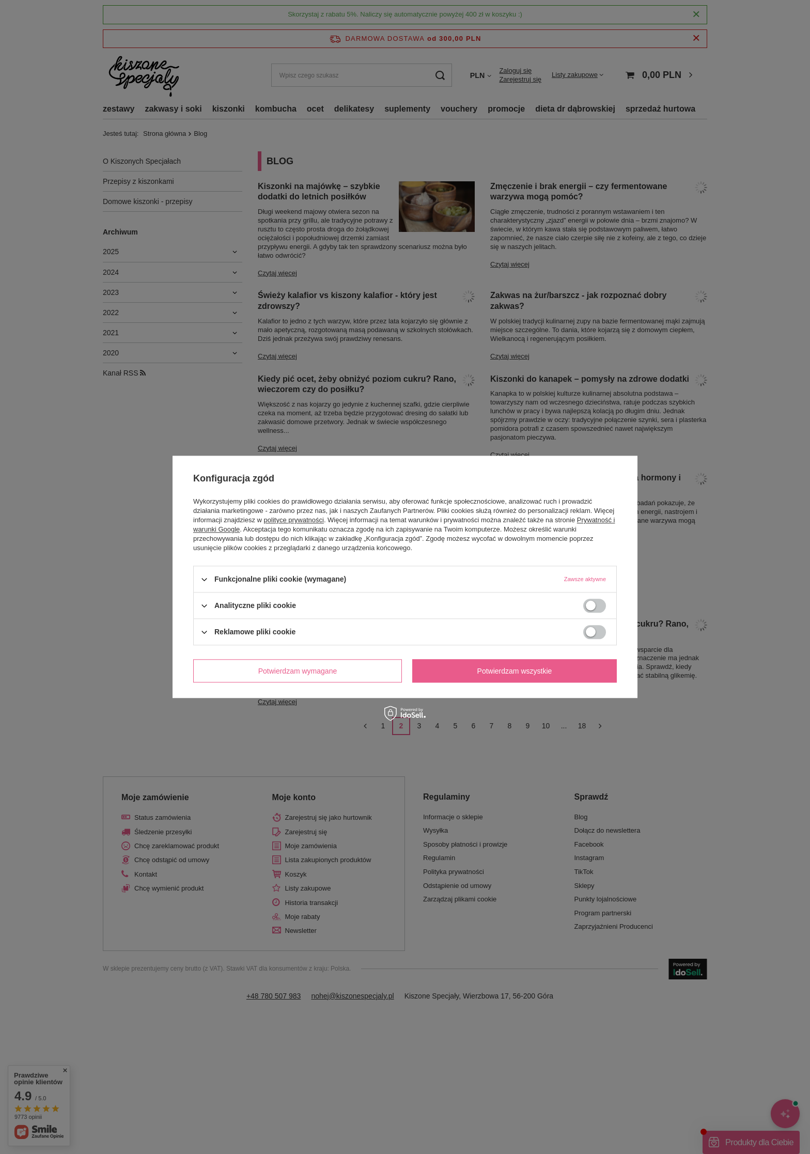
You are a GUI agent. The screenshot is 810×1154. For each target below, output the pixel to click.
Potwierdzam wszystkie (514, 671)
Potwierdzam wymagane (297, 671)
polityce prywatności (294, 520)
